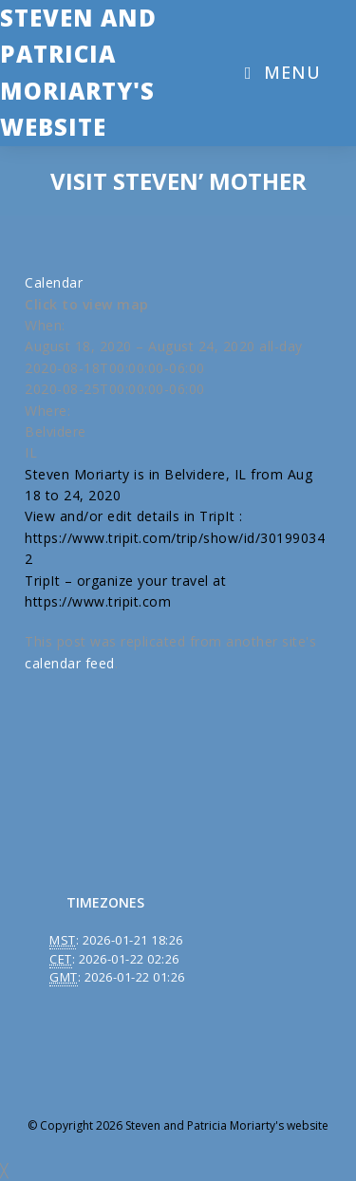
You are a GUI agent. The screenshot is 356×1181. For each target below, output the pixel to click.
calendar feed (70, 663)
